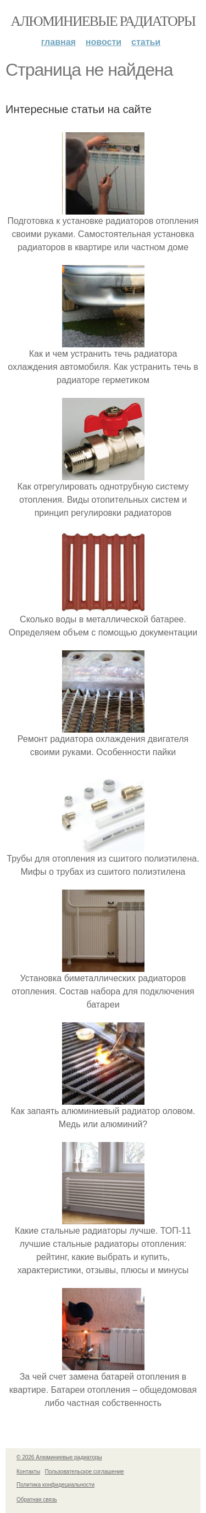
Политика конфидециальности (55, 1485)
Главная (58, 42)
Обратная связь (36, 1500)
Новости (103, 42)
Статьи (145, 42)
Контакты (28, 1472)
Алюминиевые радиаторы (103, 21)
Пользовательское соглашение (84, 1472)
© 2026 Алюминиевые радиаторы (59, 1457)
